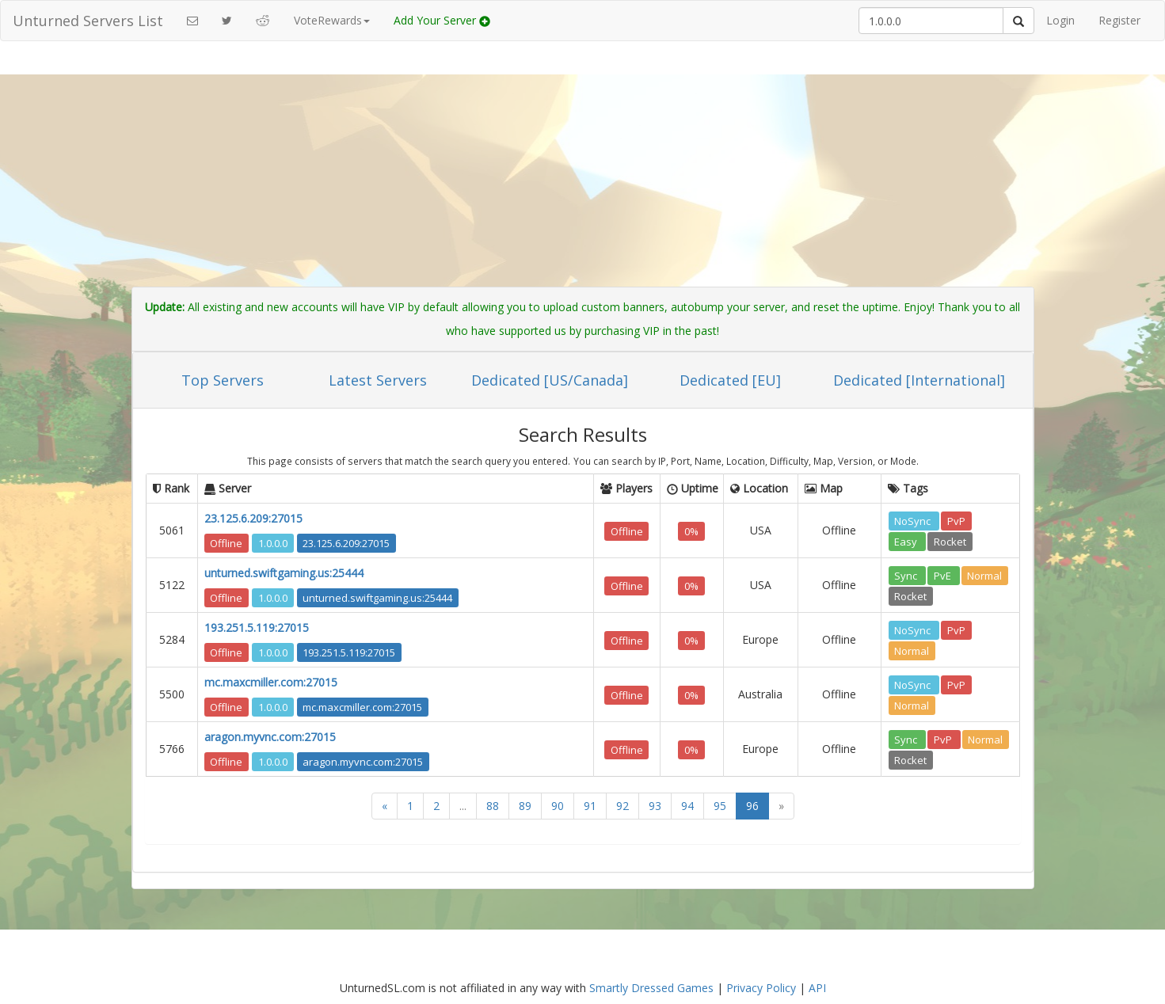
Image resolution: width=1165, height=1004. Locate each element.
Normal (984, 575)
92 (622, 805)
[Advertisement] (582, 168)
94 (687, 805)
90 (557, 805)
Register (1119, 20)
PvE (944, 575)
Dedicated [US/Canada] (549, 380)
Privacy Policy (761, 987)
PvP (956, 520)
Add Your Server (442, 20)
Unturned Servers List (88, 20)
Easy (906, 541)
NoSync (913, 520)
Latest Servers (378, 380)
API (817, 987)
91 (590, 805)
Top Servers (222, 380)
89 (525, 805)
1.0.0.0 (272, 542)
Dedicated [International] (919, 380)
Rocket (950, 541)
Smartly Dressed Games (651, 987)
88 (492, 805)
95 (720, 805)
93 (655, 805)
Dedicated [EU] (730, 380)
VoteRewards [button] (332, 20)
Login (1060, 20)
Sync (906, 575)
